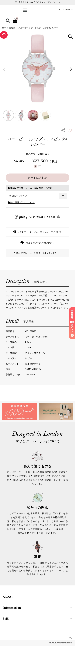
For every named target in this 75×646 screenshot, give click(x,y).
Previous (4, 69)
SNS (6, 619)
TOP (4, 28)
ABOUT (8, 597)
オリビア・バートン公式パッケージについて (40, 232)
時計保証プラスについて (22, 202)
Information (12, 608)
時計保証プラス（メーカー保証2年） (30, 188)
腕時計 (12, 28)
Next (71, 69)
